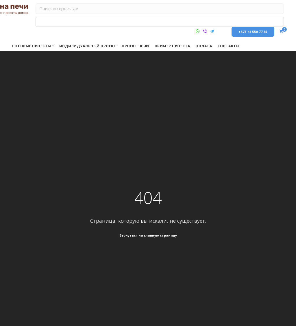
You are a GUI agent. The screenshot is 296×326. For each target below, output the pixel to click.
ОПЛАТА (203, 46)
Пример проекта (172, 46)
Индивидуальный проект (87, 46)
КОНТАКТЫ (228, 46)
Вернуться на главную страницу (148, 235)
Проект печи (135, 46)
